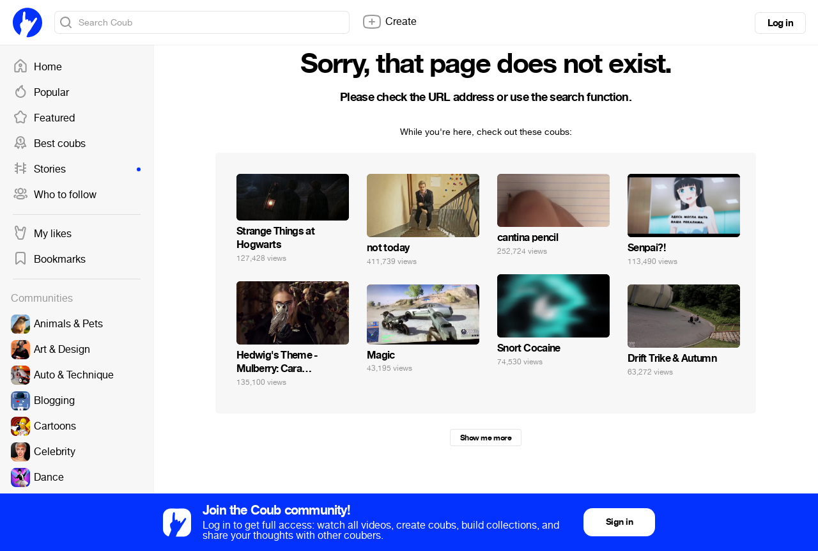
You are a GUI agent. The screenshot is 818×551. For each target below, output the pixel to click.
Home (37, 67)
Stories (77, 169)
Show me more (485, 438)
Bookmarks (49, 259)
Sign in (619, 522)
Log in (780, 23)
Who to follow (54, 195)
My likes (42, 234)
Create (389, 22)
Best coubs (49, 144)
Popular (41, 93)
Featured (44, 118)
